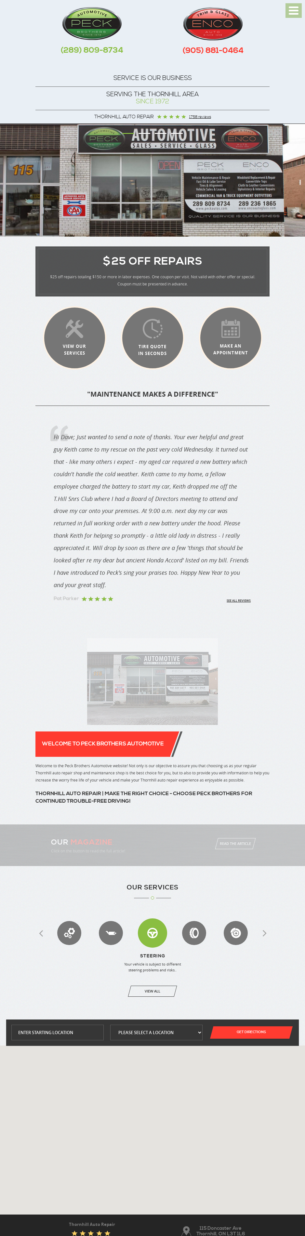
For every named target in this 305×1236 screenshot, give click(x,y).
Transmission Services (69, 933)
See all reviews (239, 600)
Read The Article (235, 843)
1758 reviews (200, 117)
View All (152, 991)
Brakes (236, 933)
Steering (152, 933)
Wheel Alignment (194, 933)
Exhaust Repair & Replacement (111, 933)
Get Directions (251, 1032)
